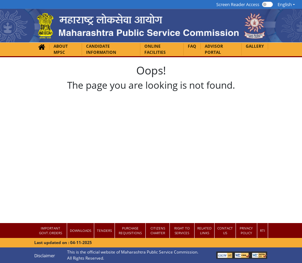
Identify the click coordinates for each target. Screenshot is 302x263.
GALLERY (255, 46)
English (285, 4)
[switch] (267, 4)
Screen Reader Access (237, 4)
